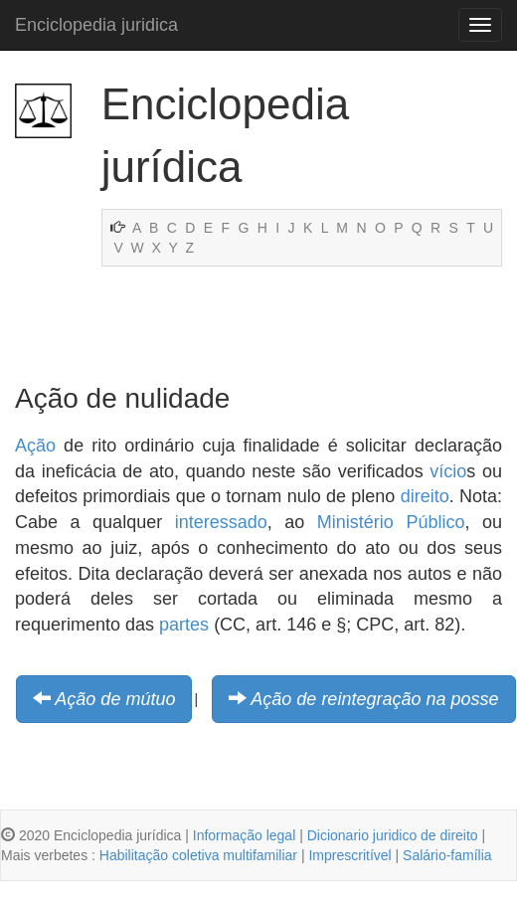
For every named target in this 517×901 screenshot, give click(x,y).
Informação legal (244, 835)
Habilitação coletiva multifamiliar (198, 855)
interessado (221, 522)
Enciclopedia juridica (96, 25)
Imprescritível (349, 855)
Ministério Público (391, 522)
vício (448, 471)
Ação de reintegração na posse (374, 699)
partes (184, 624)
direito (425, 496)
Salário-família (447, 855)
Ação (35, 445)
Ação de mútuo (115, 699)
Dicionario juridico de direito (392, 835)
